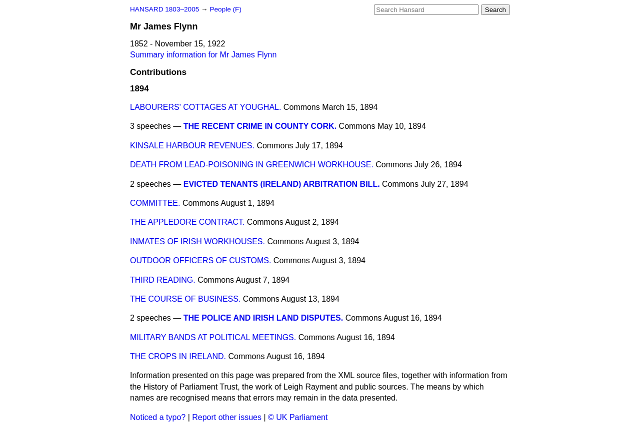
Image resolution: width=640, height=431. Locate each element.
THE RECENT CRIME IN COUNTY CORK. (260, 126)
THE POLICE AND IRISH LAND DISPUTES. (263, 318)
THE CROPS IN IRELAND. (178, 356)
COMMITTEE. (155, 203)
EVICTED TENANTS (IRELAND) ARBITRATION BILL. (282, 184)
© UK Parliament (298, 417)
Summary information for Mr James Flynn (203, 54)
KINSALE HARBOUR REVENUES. (192, 145)
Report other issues (227, 417)
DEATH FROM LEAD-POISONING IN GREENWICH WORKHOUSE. (252, 164)
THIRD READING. (163, 280)
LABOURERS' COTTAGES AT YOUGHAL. (205, 107)
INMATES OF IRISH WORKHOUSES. (197, 241)
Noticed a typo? (158, 417)
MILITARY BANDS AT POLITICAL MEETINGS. (213, 337)
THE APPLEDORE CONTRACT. (187, 222)
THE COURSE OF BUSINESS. (185, 299)
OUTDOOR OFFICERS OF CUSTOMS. (200, 260)
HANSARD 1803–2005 (164, 9)
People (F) (225, 9)
